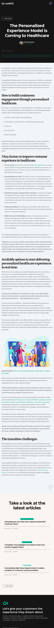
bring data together (36, 165)
